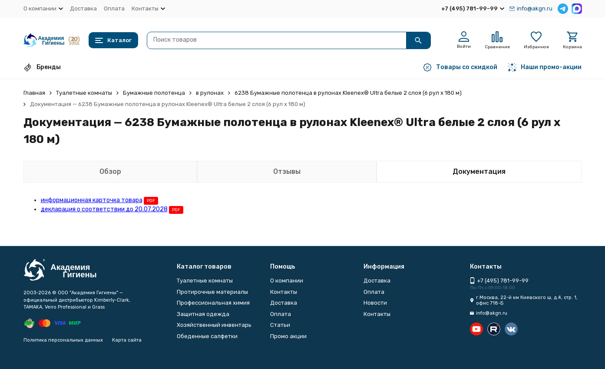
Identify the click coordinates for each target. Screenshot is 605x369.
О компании (286, 280)
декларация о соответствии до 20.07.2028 (104, 209)
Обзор (110, 171)
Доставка (83, 8)
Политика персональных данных (63, 340)
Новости (375, 302)
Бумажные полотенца (154, 93)
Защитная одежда (203, 314)
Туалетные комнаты (84, 93)
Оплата (114, 8)
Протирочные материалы (212, 292)
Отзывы (287, 171)
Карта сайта (127, 340)
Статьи (280, 325)
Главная (34, 93)
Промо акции (288, 336)
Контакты (283, 292)
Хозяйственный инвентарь (214, 325)
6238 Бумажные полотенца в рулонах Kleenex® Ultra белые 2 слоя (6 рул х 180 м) (348, 93)
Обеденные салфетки (207, 336)
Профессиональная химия (213, 302)
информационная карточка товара (91, 200)
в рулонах (210, 93)
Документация (479, 171)
